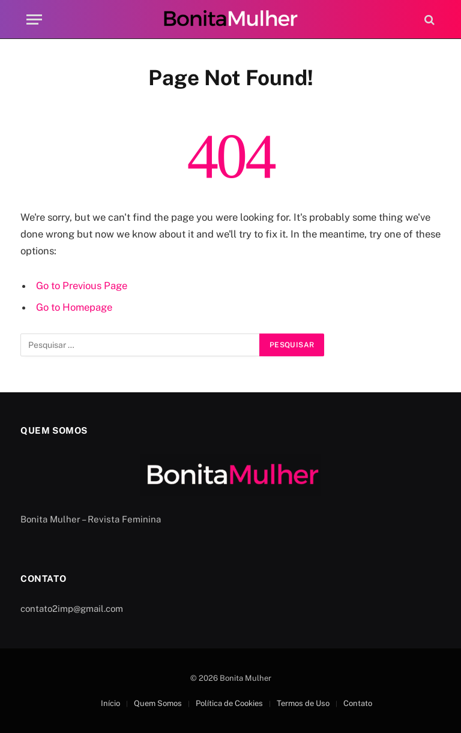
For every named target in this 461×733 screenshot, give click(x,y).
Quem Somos (158, 703)
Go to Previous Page (81, 286)
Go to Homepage (74, 307)
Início (110, 703)
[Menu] (34, 19)
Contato (357, 703)
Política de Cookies (229, 703)
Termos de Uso (303, 703)
